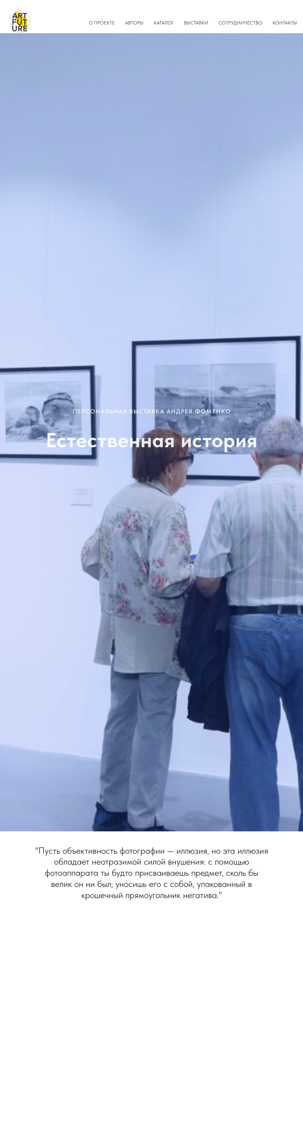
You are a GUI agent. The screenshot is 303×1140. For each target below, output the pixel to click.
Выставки (196, 23)
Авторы (134, 23)
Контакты (284, 23)
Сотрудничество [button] (240, 23)
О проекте (102, 23)
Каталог (164, 23)
